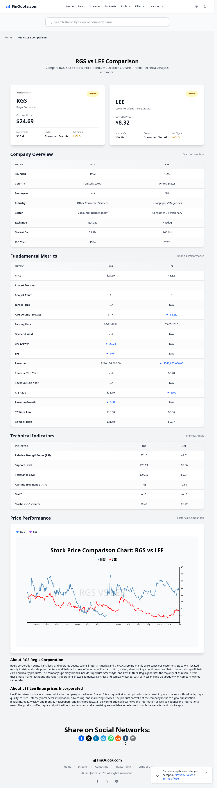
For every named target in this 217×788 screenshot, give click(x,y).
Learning (157, 6)
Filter (140, 6)
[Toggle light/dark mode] (196, 6)
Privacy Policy (123, 766)
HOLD (77, 136)
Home (70, 6)
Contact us (101, 766)
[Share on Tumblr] (125, 738)
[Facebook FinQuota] (97, 781)
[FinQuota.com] (21, 6)
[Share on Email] (133, 738)
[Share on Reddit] (118, 738)
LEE (120, 102)
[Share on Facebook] (81, 738)
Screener (94, 6)
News (81, 6)
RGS (21, 100)
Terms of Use (145, 766)
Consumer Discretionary (60, 136)
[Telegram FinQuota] (116, 781)
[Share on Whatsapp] (111, 738)
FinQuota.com (109, 760)
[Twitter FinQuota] (107, 781)
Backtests (110, 6)
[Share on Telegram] (103, 738)
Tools (126, 6)
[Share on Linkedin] (96, 738)
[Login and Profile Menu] (204, 6)
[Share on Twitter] (89, 738)
